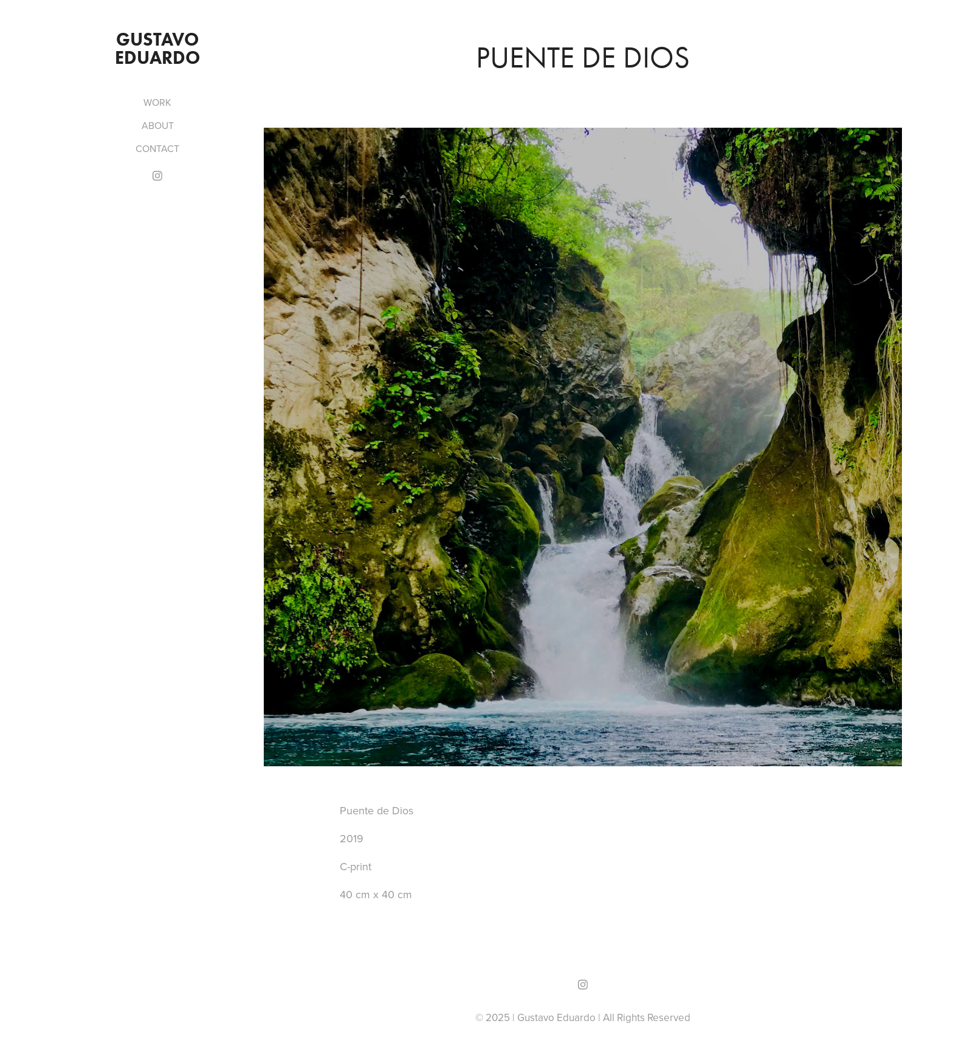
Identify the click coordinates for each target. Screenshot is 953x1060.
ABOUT (158, 125)
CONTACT (157, 148)
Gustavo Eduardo (159, 48)
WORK (157, 102)
